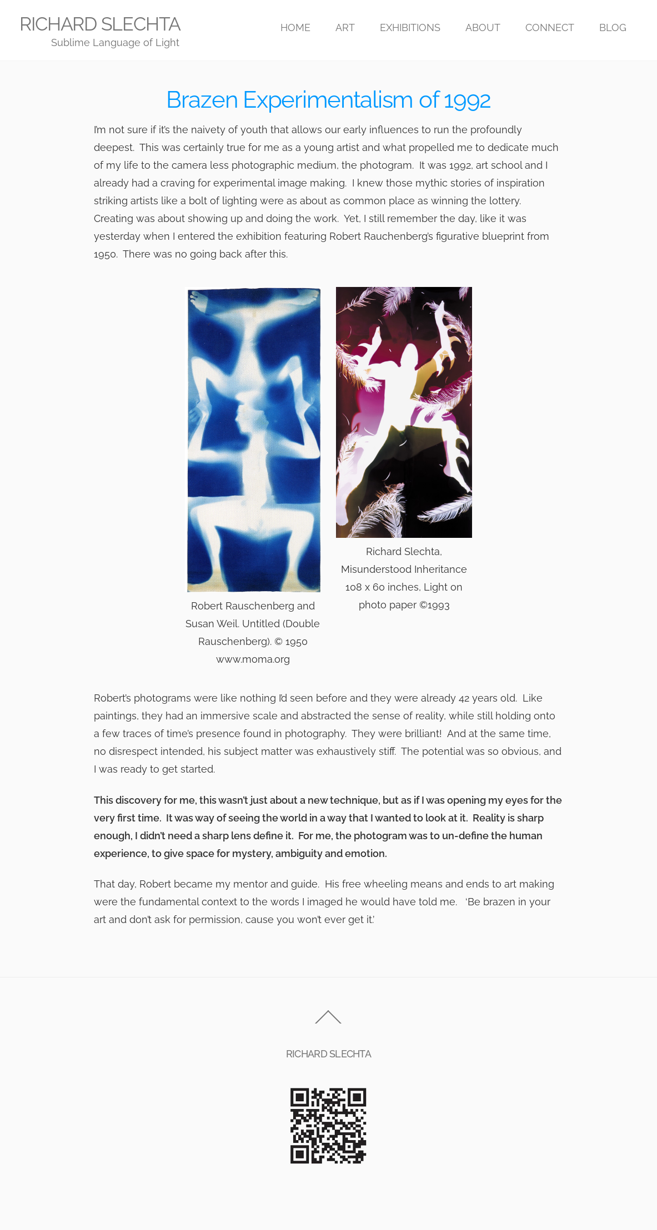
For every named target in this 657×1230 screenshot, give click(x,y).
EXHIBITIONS (410, 27)
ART (345, 27)
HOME (295, 27)
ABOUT (482, 27)
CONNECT (549, 27)
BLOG (612, 27)
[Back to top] (328, 1022)
